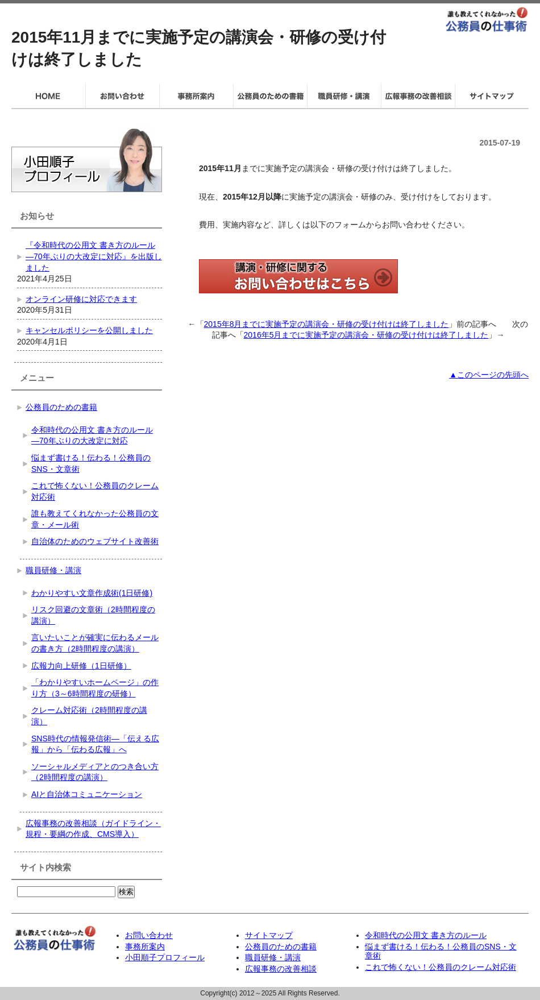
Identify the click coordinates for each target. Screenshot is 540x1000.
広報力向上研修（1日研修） (81, 665)
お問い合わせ (149, 935)
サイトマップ (269, 935)
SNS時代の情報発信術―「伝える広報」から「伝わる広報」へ (95, 744)
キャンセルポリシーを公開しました (89, 330)
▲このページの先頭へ (489, 374)
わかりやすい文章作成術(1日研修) (91, 592)
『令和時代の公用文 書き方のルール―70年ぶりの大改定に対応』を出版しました (94, 256)
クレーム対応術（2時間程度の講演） (89, 716)
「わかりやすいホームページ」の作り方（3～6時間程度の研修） (95, 688)
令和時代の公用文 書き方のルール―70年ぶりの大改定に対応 (92, 435)
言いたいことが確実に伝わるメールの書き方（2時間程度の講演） (95, 643)
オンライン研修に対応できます (81, 299)
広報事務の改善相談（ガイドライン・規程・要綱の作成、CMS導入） (93, 829)
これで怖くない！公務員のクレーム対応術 (95, 491)
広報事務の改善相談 (281, 968)
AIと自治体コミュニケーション (86, 794)
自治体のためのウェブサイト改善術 (95, 541)
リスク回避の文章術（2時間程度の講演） (93, 615)
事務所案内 (145, 946)
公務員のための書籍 (61, 407)
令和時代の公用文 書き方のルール (426, 935)
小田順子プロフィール (165, 957)
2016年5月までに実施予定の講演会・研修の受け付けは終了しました (366, 334)
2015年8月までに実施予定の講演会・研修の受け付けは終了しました (326, 324)
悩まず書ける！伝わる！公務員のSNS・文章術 (91, 463)
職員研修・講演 (53, 570)
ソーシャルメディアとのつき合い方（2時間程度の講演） (95, 772)
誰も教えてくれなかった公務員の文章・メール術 (95, 519)
